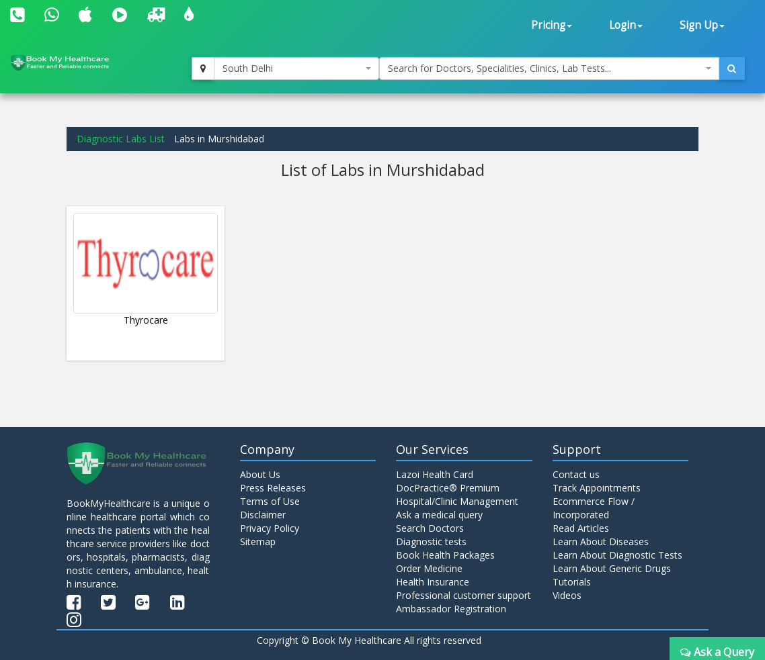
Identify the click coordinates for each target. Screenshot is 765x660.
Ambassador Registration (451, 608)
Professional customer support (463, 595)
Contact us (576, 474)
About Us (260, 474)
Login (626, 25)
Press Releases (273, 487)
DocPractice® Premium (447, 487)
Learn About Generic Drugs (612, 568)
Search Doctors (430, 528)
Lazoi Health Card (434, 474)
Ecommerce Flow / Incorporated (594, 508)
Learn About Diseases (601, 541)
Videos (567, 595)
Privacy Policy (269, 528)
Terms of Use (270, 501)
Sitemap (258, 541)
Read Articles (581, 528)
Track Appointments (597, 487)
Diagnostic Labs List (121, 138)
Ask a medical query (439, 514)
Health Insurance (432, 581)
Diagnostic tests (431, 541)
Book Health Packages (445, 555)
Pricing (551, 25)
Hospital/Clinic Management (457, 501)
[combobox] (297, 68)
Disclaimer (263, 514)
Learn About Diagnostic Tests (617, 555)
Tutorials (572, 581)
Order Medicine (429, 568)
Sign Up (702, 25)
